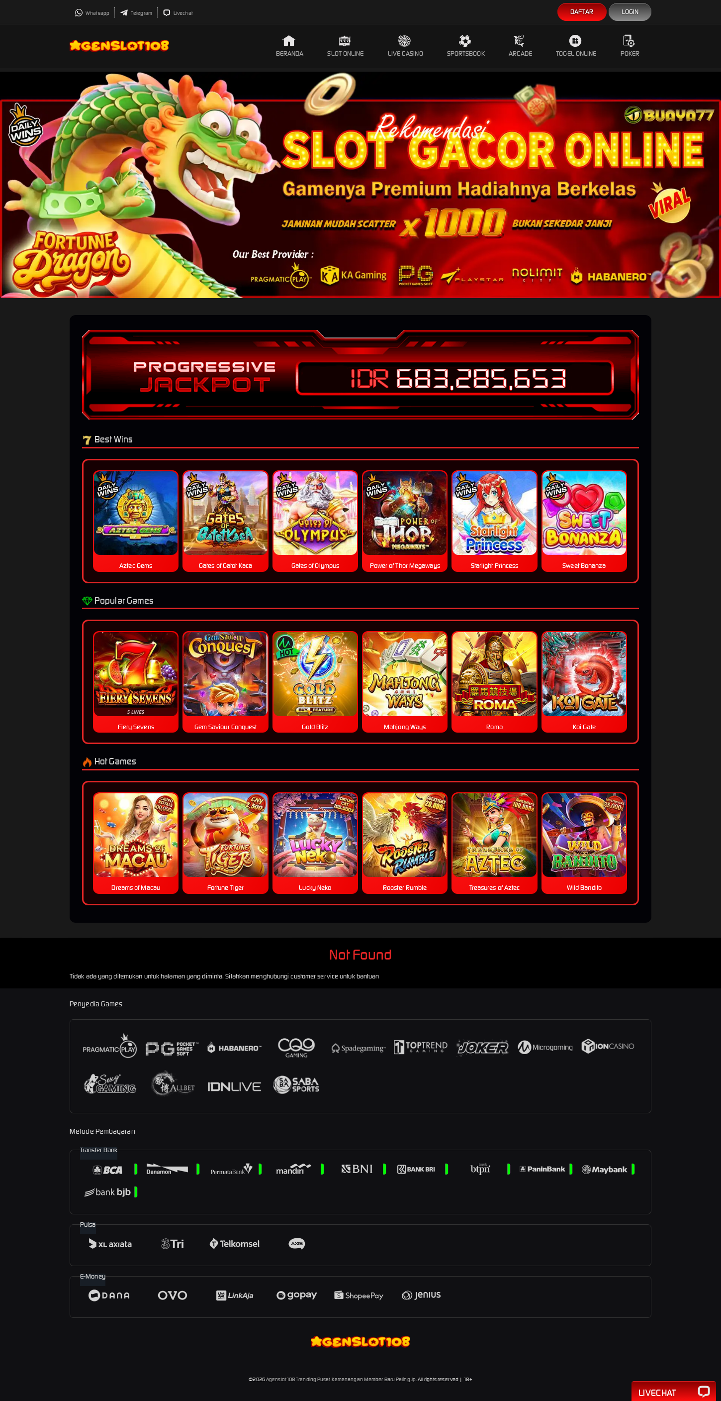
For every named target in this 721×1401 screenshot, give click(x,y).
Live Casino (405, 46)
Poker (630, 46)
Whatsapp (92, 13)
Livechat (178, 13)
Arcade (521, 46)
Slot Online (345, 46)
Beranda (290, 46)
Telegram (136, 13)
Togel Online (576, 46)
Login (630, 11)
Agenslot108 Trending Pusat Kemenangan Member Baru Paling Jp (341, 1379)
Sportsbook (466, 46)
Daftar (582, 11)
